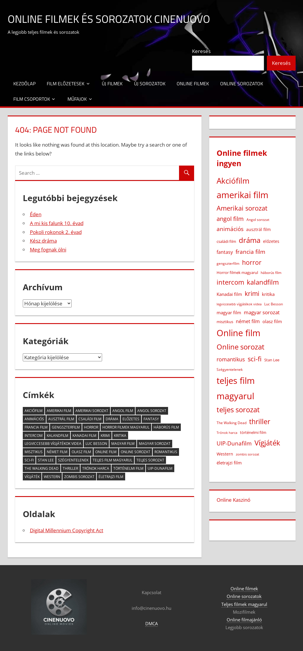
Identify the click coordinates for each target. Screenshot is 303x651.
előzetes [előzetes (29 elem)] (131, 418)
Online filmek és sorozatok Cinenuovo (109, 19)
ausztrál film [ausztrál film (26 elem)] (61, 418)
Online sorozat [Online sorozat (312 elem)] (135, 451)
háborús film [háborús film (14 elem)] (166, 427)
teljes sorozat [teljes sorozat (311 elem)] (150, 460)
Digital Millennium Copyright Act (66, 530)
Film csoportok (31, 98)
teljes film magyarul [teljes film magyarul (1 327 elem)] (112, 460)
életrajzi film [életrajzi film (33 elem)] (111, 476)
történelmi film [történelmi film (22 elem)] (128, 468)
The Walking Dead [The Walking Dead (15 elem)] (42, 468)
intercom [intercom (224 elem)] (34, 435)
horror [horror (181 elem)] (91, 427)
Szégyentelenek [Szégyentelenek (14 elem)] (73, 460)
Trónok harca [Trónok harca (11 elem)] (95, 468)
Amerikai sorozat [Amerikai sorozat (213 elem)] (91, 410)
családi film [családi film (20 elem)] (89, 418)
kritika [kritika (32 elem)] (120, 435)
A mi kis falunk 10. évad (56, 223)
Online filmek (193, 83)
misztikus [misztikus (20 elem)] (34, 451)
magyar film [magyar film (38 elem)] (123, 443)
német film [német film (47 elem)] (57, 451)
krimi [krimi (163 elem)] (105, 435)
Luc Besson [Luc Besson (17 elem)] (96, 443)
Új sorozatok (149, 83)
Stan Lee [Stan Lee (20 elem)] (46, 460)
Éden (35, 214)
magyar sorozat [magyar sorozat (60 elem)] (154, 443)
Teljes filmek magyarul (244, 604)
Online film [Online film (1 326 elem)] (106, 451)
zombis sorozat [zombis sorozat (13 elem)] (79, 476)
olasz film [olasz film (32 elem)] (81, 451)
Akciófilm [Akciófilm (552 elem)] (34, 410)
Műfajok (77, 98)
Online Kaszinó (233, 499)
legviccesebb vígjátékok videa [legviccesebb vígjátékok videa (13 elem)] (53, 443)
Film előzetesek (65, 83)
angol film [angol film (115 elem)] (122, 410)
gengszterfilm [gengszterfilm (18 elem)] (66, 427)
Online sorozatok (241, 83)
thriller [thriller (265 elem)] (70, 468)
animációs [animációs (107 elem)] (34, 418)
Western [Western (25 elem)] (52, 476)
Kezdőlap (24, 83)
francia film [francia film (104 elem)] (36, 427)
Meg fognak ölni (48, 249)
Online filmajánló (244, 620)
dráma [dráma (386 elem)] (112, 418)
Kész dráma (43, 240)
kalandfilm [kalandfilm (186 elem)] (57, 435)
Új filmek (112, 83)
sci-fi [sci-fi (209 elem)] (29, 460)
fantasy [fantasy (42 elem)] (151, 418)
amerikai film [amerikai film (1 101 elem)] (59, 410)
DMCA (151, 623)
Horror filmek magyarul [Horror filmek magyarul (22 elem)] (125, 427)
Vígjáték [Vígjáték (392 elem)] (32, 476)
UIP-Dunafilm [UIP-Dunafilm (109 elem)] (160, 468)
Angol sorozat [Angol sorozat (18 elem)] (151, 410)
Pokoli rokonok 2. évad (56, 232)
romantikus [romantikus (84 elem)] (165, 451)
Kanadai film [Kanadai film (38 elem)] (84, 435)
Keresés (201, 51)
